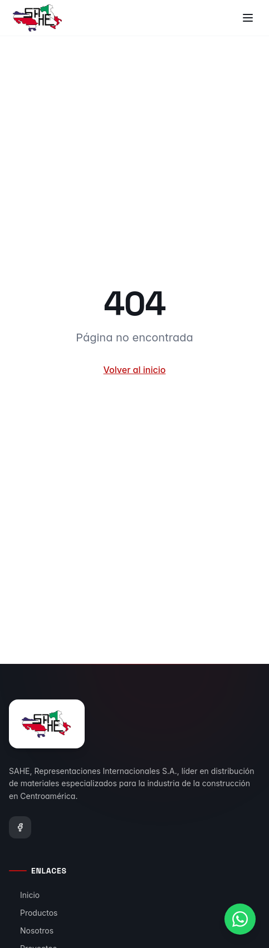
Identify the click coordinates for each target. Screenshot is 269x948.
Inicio (24, 895)
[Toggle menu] (248, 18)
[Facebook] (20, 827)
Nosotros (31, 930)
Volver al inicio (135, 369)
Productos (33, 912)
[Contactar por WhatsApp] (240, 919)
